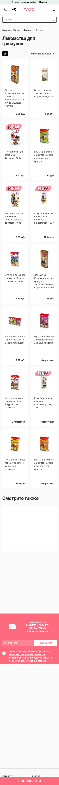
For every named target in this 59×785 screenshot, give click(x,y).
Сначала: (36, 53)
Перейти (43, 2)
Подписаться (45, 643)
